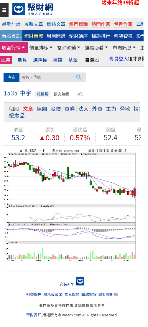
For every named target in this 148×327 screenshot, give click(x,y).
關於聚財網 (108, 294)
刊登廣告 (34, 294)
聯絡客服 (89, 294)
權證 (58, 59)
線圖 (42, 108)
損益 (139, 108)
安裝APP (72, 284)
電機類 (42, 94)
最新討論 (11, 24)
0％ (80, 94)
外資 (97, 108)
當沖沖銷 (66, 47)
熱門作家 (100, 24)
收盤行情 (11, 47)
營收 (125, 108)
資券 (69, 108)
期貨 (22, 59)
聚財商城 (33, 35)
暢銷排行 (100, 35)
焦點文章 (56, 24)
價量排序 (38, 47)
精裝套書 (123, 35)
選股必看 (94, 47)
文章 (28, 108)
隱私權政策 (53, 294)
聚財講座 (78, 35)
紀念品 (17, 115)
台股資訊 (11, 35)
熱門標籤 (78, 24)
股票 (6, 59)
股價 (55, 108)
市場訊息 (122, 47)
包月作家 (123, 24)
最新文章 (33, 24)
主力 (111, 108)
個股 (14, 108)
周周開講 (56, 35)
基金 (73, 59)
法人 (83, 108)
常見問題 (72, 294)
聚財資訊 (34, 315)
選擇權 (40, 59)
